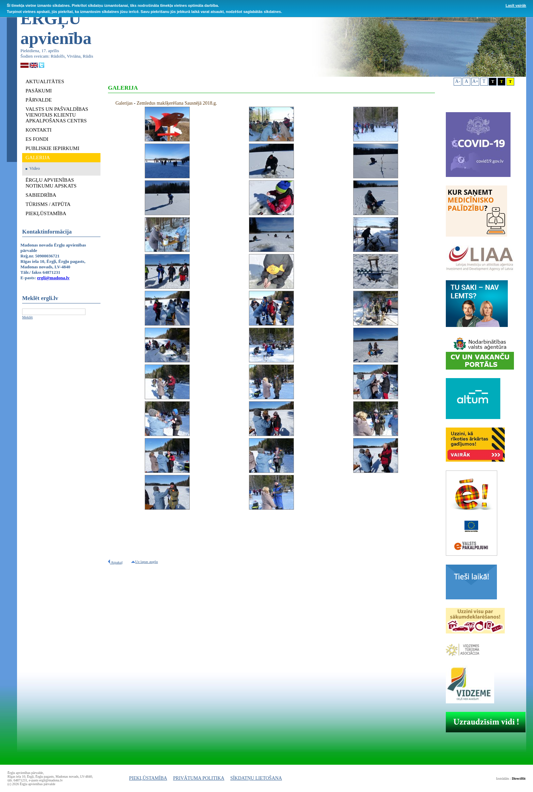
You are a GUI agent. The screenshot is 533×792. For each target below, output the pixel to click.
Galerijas (124, 103)
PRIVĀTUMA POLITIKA (198, 778)
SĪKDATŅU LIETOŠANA (256, 778)
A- (457, 81)
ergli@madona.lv (53, 277)
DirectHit (519, 778)
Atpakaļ (115, 562)
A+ (475, 81)
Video (34, 168)
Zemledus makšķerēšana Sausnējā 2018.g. (177, 103)
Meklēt (27, 317)
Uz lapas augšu (144, 561)
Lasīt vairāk (515, 5)
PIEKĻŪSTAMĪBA (148, 778)
